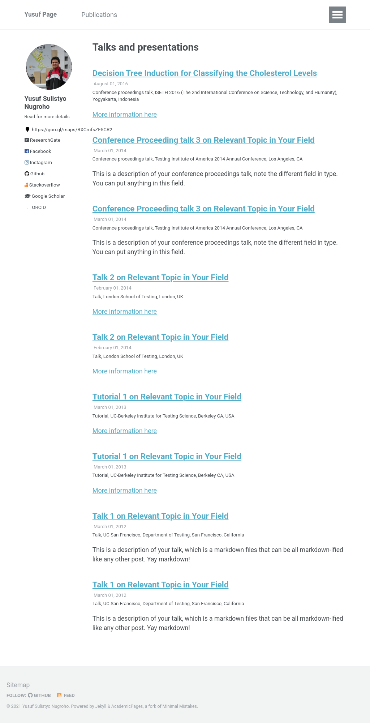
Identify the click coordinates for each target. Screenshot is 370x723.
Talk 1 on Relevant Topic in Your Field (160, 523)
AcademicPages (128, 706)
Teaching (174, 14)
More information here (124, 116)
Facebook (38, 154)
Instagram (38, 165)
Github (35, 176)
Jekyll (101, 706)
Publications (102, 14)
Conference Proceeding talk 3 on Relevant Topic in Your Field (203, 141)
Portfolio (212, 14)
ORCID (35, 210)
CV (242, 14)
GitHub (40, 695)
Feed (66, 695)
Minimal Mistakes (181, 706)
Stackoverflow (42, 188)
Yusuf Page (41, 14)
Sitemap (18, 685)
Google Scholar (45, 199)
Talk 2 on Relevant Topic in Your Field (160, 282)
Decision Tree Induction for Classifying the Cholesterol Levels (204, 73)
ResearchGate (42, 143)
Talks (140, 14)
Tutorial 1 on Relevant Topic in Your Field (166, 402)
